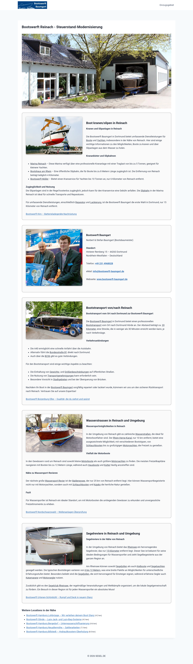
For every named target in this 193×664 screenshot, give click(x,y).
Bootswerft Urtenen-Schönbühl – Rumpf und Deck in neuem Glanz (59, 597)
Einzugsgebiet (167, 5)
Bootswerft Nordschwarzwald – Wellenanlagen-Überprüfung (56, 512)
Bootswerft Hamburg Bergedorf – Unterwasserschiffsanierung (57, 623)
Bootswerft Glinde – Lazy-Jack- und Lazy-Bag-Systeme (54, 619)
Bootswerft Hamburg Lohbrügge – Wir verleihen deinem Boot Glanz (60, 615)
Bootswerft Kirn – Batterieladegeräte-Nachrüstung (51, 214)
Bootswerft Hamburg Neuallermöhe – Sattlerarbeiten (53, 627)
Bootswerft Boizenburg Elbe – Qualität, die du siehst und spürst (58, 399)
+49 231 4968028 (104, 263)
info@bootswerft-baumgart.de (108, 271)
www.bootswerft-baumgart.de (112, 279)
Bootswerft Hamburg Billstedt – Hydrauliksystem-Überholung (57, 631)
